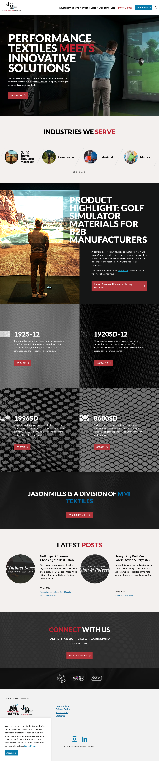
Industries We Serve (69, 7)
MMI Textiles (40, 81)
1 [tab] (74, 172)
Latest (79, 545)
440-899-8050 (125, 7)
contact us (123, 270)
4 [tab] (82, 172)
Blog (113, 7)
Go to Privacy (31, 745)
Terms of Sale (62, 705)
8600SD (100, 447)
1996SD (21, 447)
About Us (104, 7)
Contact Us (143, 7)
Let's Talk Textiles (78, 655)
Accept (11, 752)
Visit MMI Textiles (78, 515)
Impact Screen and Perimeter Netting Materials (113, 286)
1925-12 (21, 363)
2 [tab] (76, 172)
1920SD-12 (102, 363)
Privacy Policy (63, 709)
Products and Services (49, 592)
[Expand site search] (155, 7)
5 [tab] (84, 172)
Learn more (16, 95)
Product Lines (89, 7)
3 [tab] (79, 172)
